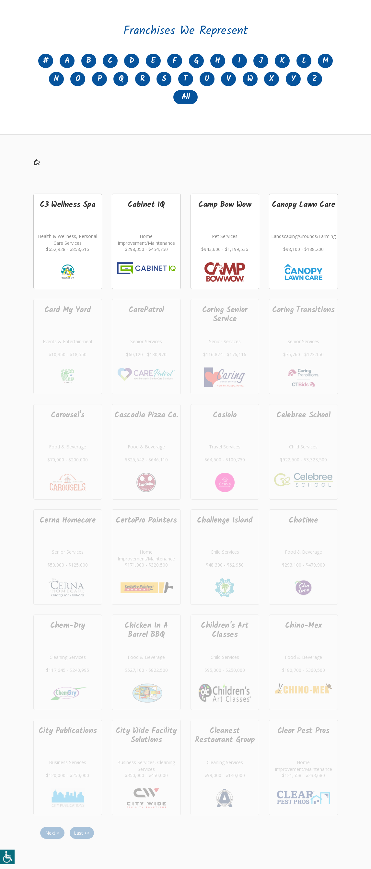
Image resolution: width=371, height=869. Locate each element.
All (185, 97)
